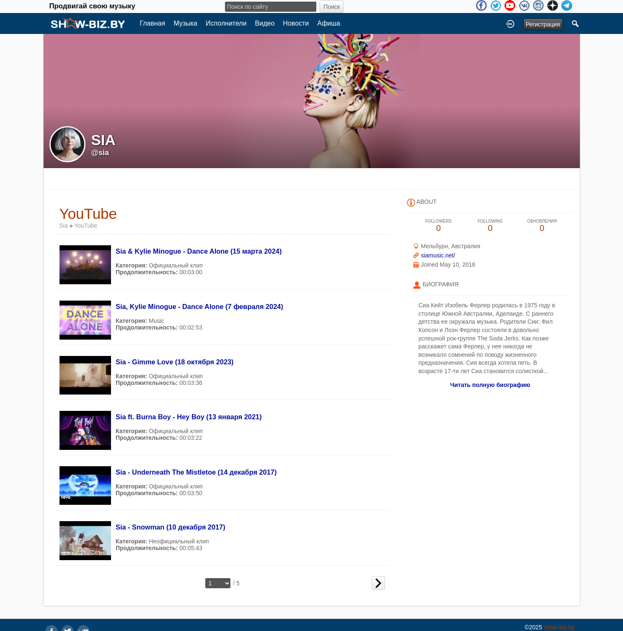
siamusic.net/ (438, 255)
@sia (100, 152)
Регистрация (543, 24)
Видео (265, 23)
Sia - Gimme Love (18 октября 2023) (175, 362)
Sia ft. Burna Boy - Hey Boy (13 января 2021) (189, 417)
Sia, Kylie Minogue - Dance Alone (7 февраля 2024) (199, 306)
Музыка (185, 23)
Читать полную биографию (490, 385)
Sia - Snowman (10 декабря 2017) (170, 527)
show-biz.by (559, 627)
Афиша (328, 23)
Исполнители (226, 23)
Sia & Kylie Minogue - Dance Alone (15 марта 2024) (199, 251)
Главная (152, 23)
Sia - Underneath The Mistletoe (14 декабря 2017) (196, 472)
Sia (64, 225)
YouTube (85, 225)
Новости (296, 23)
